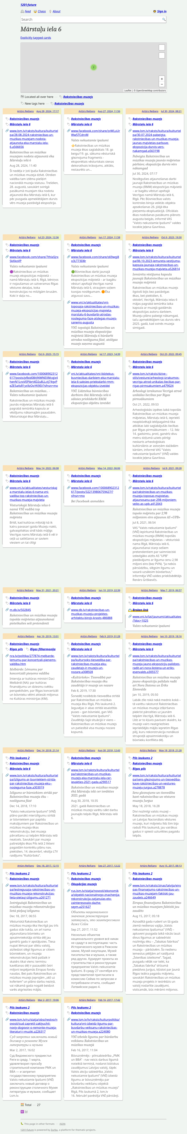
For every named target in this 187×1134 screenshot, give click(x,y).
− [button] (162, 84)
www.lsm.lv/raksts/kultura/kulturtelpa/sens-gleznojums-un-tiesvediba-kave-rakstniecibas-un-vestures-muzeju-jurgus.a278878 (157, 781)
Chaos (42, 11)
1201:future (28, 5)
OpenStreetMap (144, 90)
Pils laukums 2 (20, 758)
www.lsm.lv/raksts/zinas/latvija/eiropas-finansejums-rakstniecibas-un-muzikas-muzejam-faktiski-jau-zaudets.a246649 (157, 891)
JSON (63, 1123)
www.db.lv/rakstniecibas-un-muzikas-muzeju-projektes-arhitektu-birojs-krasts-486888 (91, 614)
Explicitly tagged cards (35, 38)
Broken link (140, 610)
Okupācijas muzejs (84, 884)
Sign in (162, 11)
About (56, 11)
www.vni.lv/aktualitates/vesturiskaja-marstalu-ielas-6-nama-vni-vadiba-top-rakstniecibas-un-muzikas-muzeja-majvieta (33, 494)
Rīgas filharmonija (43, 649)
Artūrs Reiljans (25, 111)
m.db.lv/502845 (20, 610)
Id (26, 1112)
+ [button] (162, 78)
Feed (28, 11)
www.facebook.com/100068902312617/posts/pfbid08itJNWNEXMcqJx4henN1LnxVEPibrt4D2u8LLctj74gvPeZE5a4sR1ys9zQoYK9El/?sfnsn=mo (34, 380)
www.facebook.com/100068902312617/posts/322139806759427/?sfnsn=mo (95, 492)
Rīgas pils (16, 649)
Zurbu (54, 1129)
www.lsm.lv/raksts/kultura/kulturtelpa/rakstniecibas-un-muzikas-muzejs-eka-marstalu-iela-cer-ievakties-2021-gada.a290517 (95, 776)
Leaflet (127, 90)
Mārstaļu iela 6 (20, 124)
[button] (162, 55)
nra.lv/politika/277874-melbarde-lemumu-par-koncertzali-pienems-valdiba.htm (33, 660)
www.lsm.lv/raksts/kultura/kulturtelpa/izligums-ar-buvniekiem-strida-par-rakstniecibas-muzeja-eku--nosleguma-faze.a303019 (34, 781)
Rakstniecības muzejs (78, 97)
